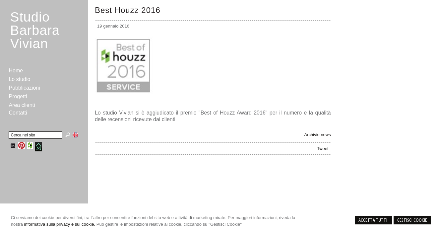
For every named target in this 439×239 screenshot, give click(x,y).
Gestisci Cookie (412, 220)
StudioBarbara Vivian (35, 30)
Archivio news (317, 134)
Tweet (323, 148)
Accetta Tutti (373, 220)
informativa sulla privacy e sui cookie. (59, 224)
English (75, 134)
